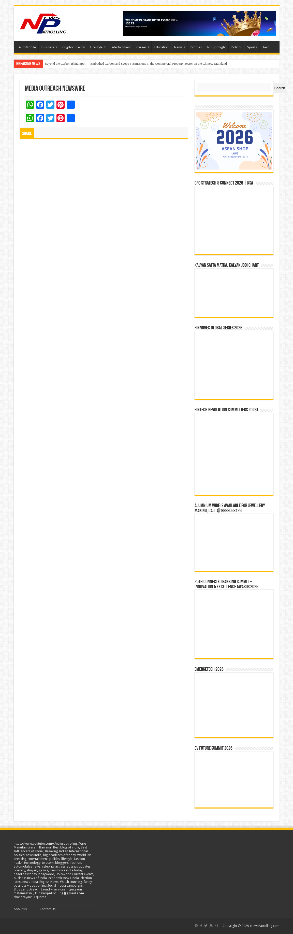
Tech (265, 47)
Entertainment (121, 47)
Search (279, 88)
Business (47, 47)
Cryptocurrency (73, 47)
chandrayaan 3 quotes (30, 897)
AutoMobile (27, 47)
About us (20, 909)
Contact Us (47, 909)
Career (141, 47)
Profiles (196, 47)
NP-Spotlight (216, 47)
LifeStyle (96, 47)
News (178, 47)
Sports (252, 47)
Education (161, 47)
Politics (236, 47)
